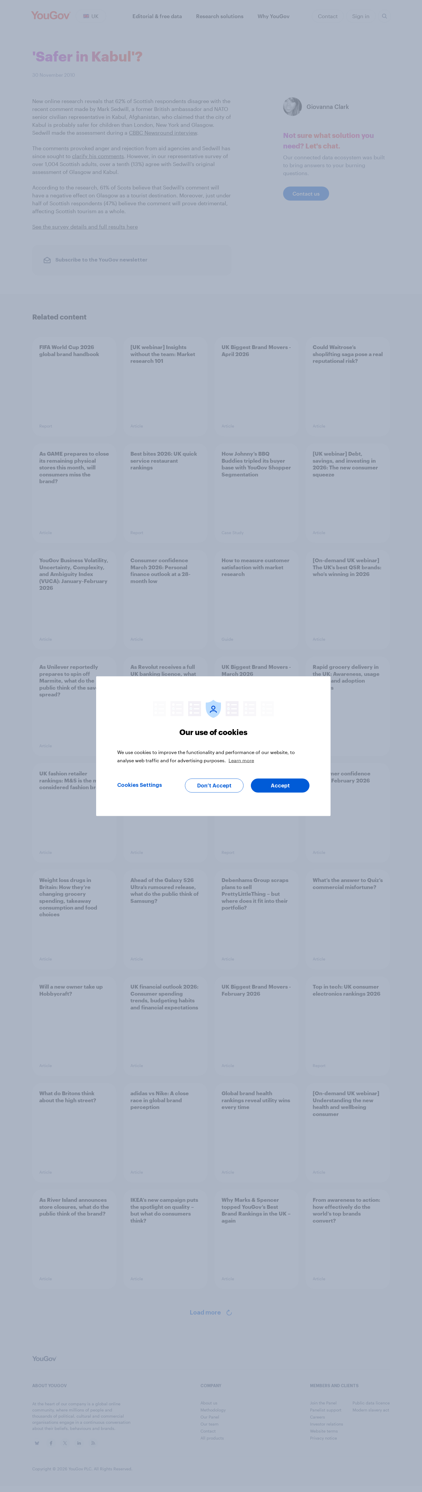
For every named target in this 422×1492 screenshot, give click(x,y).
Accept (280, 785)
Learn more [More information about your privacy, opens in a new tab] (241, 760)
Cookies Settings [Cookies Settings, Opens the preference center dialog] (139, 784)
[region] (213, 746)
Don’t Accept (214, 785)
